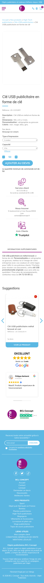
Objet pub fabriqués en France (22, 506)
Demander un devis (22, 490)
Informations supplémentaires (22, 249)
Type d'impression (10, 136)
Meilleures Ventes (22, 495)
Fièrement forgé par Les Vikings (22, 572)
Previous (2, 320)
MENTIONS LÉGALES (22, 539)
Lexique (22, 488)
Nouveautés (22, 493)
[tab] (22, 249)
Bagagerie (22, 516)
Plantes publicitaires (22, 511)
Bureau (22, 508)
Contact (22, 485)
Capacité (6, 144)
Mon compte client (22, 534)
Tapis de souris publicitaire (22, 526)
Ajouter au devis (17, 163)
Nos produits (15, 20)
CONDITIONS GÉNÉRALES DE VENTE (22, 537)
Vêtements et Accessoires (22, 519)
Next (41, 320)
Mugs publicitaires (22, 524)
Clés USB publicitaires (23, 22)
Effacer (7, 151)
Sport (22, 503)
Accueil (5, 20)
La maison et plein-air (22, 521)
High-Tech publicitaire (22, 513)
